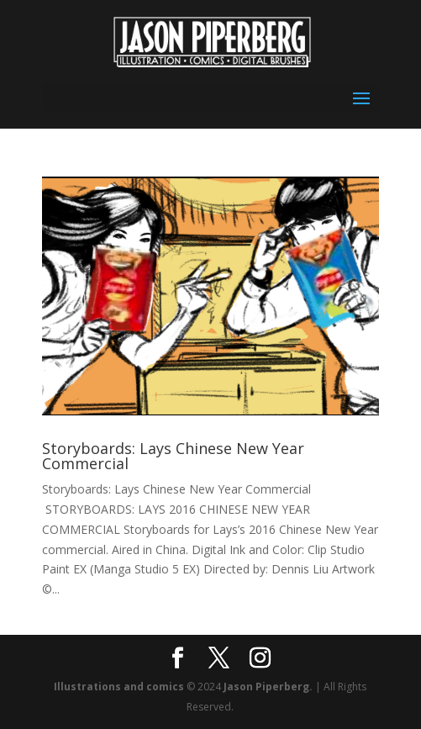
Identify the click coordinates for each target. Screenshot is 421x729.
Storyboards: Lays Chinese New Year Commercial (173, 455)
